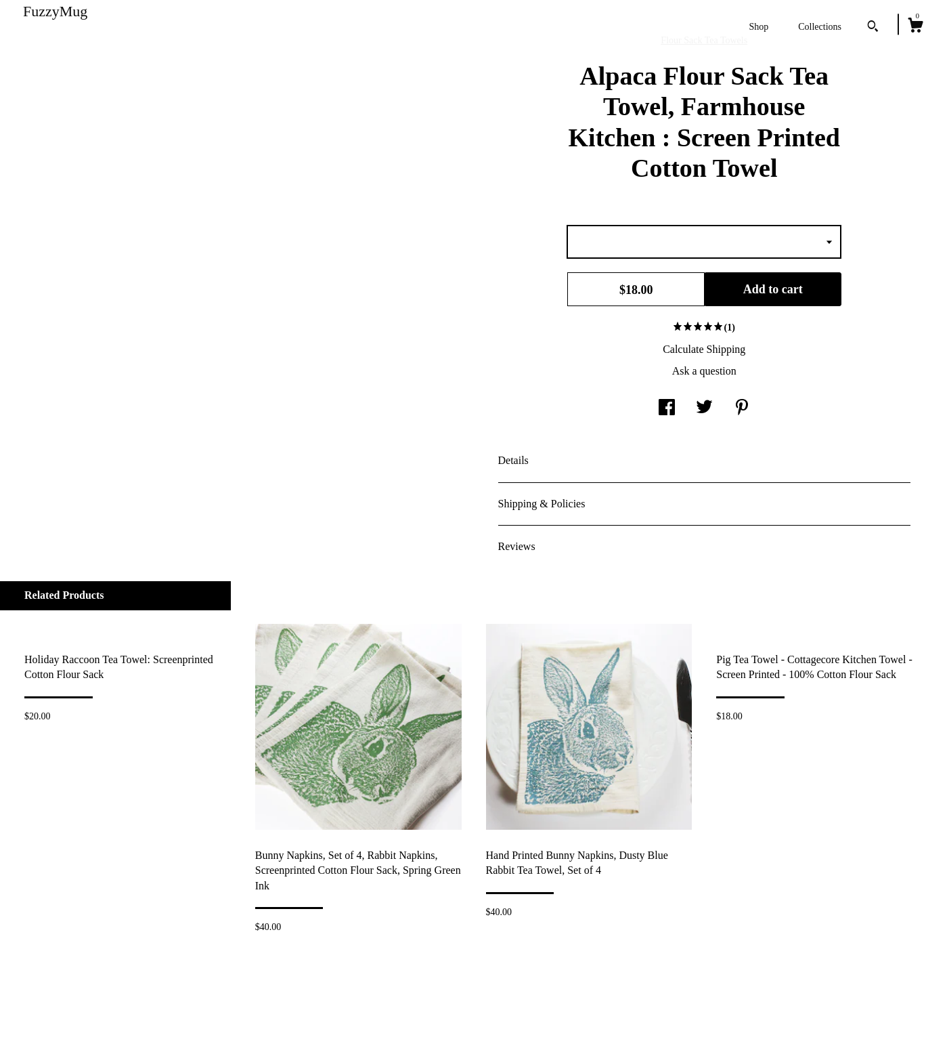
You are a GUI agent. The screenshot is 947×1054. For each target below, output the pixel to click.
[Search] (873, 27)
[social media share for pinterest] (742, 408)
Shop (758, 27)
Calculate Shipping (704, 349)
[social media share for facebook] (667, 408)
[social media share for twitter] (704, 408)
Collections (819, 27)
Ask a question (704, 371)
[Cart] (915, 27)
